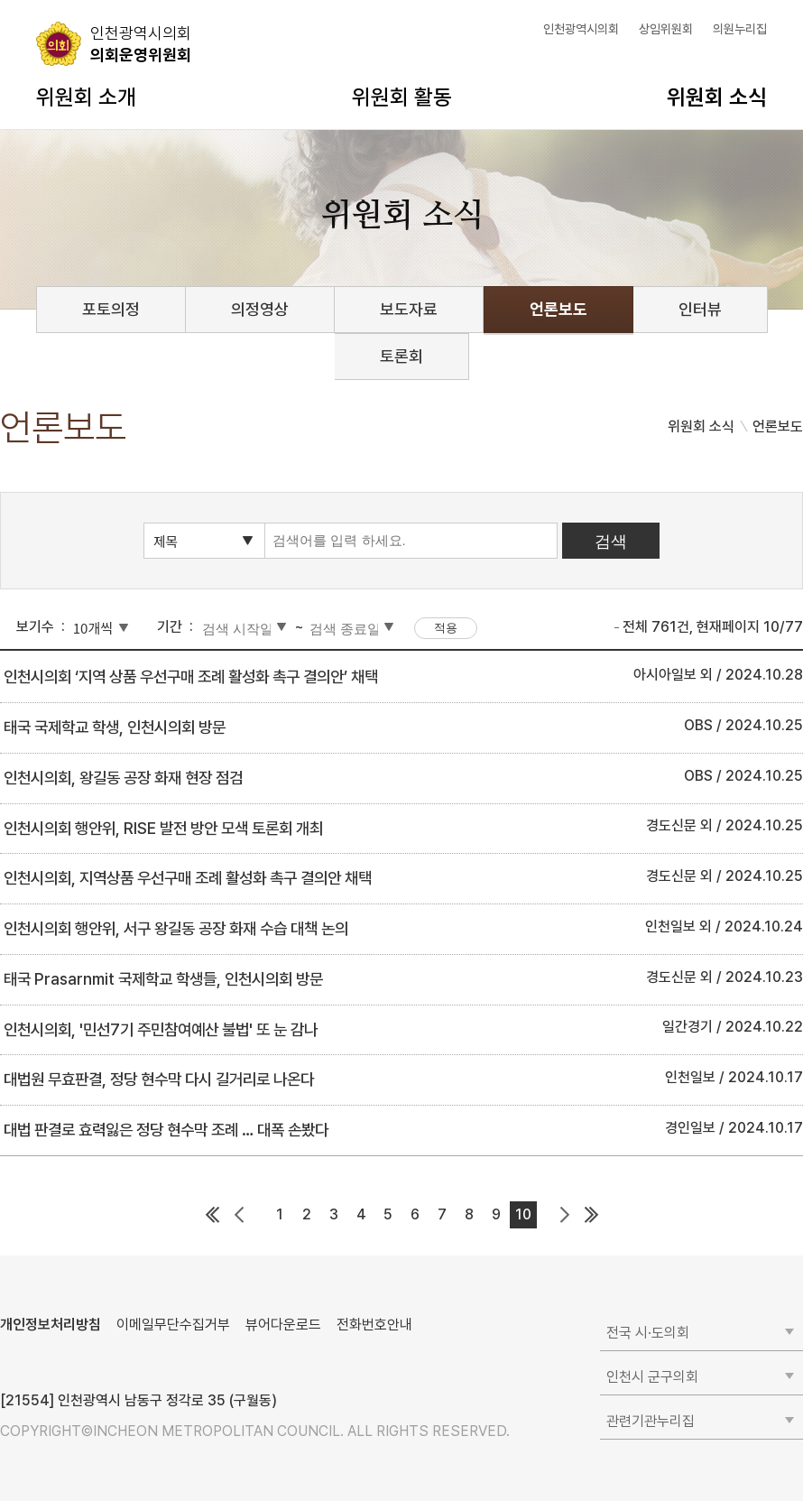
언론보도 (558, 309)
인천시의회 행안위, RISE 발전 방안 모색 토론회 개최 (163, 828)
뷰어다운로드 (283, 1324)
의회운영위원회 (140, 43)
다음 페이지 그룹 (563, 1214)
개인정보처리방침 (50, 1324)
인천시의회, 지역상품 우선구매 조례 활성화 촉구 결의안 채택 (188, 877)
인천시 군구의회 (652, 1376)
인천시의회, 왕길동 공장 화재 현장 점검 (123, 777)
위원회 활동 (402, 97)
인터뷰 (700, 309)
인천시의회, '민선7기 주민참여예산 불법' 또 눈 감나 (161, 1029)
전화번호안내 (374, 1324)
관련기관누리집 (650, 1421)
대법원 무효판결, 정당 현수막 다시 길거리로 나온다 (159, 1079)
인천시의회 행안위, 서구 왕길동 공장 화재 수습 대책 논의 (176, 928)
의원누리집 (740, 29)
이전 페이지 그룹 (239, 1214)
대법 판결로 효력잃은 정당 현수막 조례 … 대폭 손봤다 (166, 1129)
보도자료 (409, 309)
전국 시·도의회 (647, 1332)
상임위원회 (666, 29)
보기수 (35, 626)
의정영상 (260, 309)
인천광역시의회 (581, 29)
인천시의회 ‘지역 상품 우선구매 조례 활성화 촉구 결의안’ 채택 (191, 676)
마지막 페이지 (591, 1214)
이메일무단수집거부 (173, 1324)
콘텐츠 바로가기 (46, 0)
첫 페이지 (212, 1214)
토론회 (401, 356)
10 (523, 1214)
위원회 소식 (717, 97)
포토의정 (111, 309)
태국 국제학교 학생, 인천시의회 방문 (115, 727)
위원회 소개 (86, 97)
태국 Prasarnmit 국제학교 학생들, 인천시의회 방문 (163, 978)
